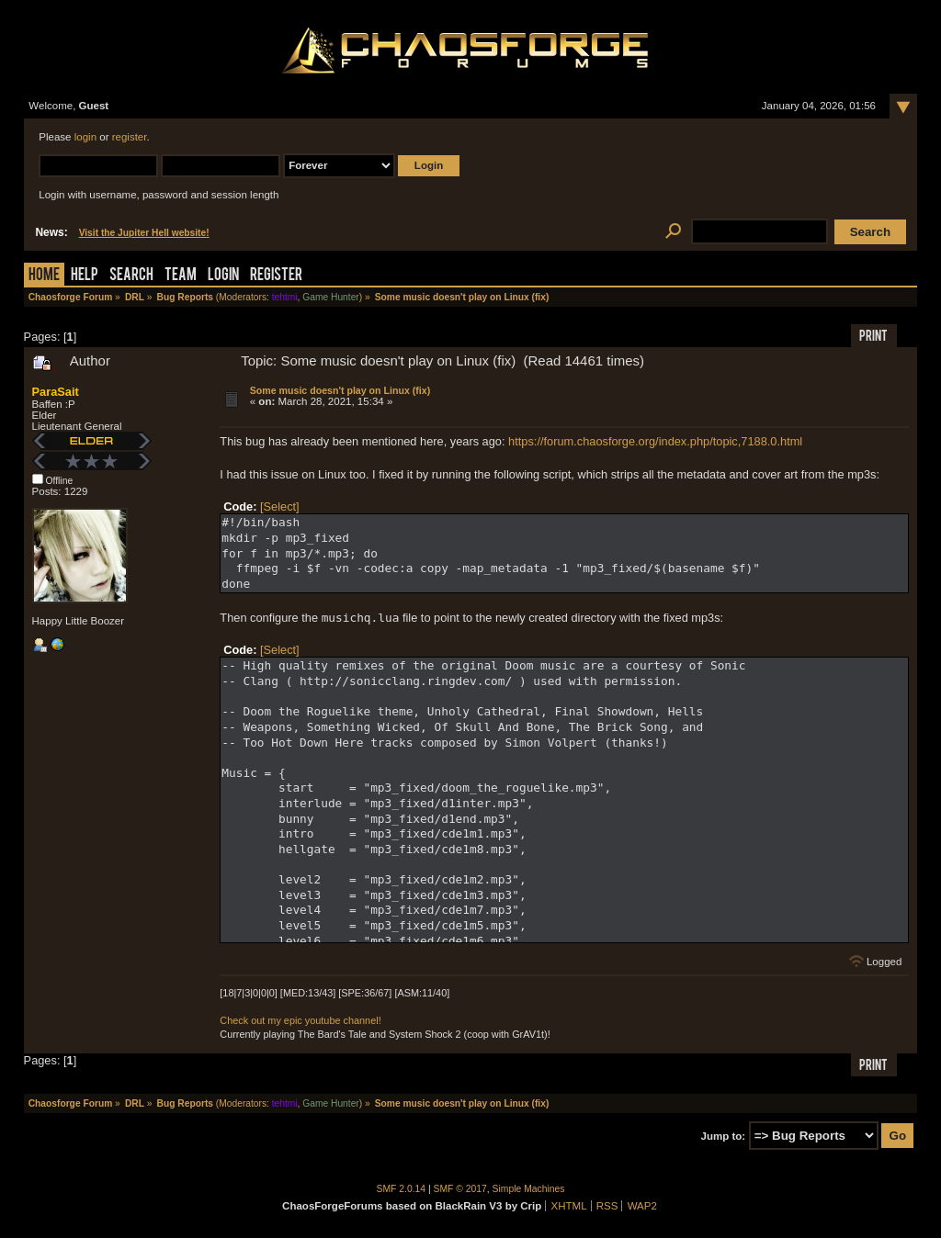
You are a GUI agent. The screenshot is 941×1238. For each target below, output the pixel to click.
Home (44, 276)
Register (276, 276)
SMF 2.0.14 (401, 1189)
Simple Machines (529, 1189)
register (129, 136)
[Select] (280, 506)
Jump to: (723, 1136)
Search (131, 276)
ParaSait (55, 392)
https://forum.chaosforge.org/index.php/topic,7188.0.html (655, 441)
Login (223, 276)
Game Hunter (330, 297)
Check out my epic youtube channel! (300, 1020)
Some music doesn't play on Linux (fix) (340, 390)
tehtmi (285, 297)
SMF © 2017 (460, 1189)
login (85, 136)
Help (84, 276)
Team (180, 276)
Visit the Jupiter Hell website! (144, 233)
